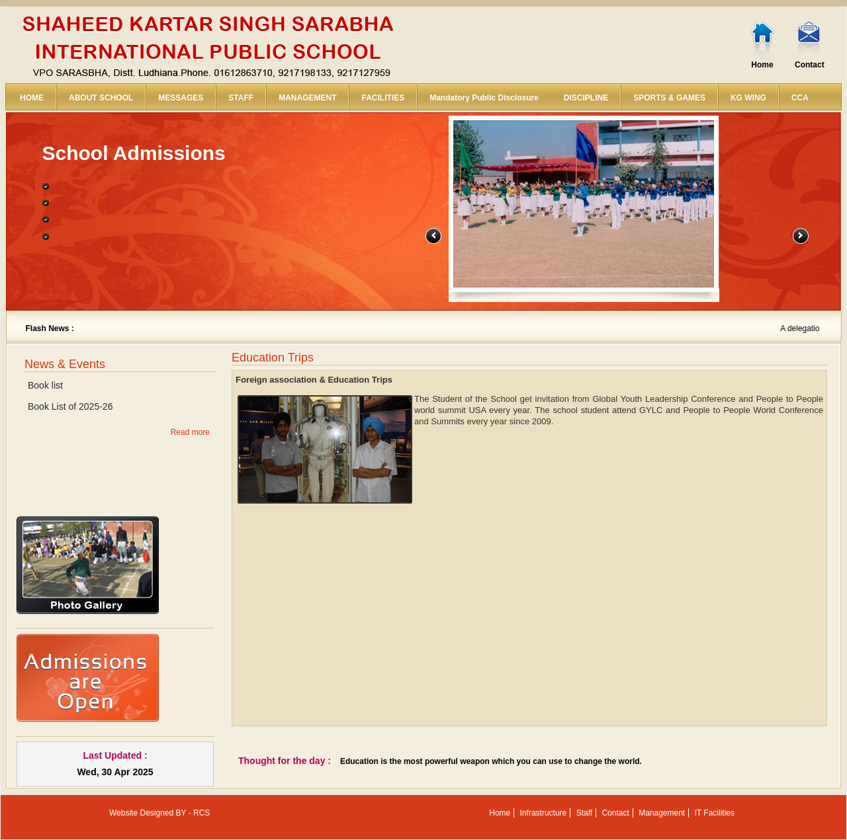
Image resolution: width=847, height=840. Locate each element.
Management (662, 813)
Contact (810, 64)
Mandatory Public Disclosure (484, 97)
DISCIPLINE (586, 97)
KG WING (748, 97)
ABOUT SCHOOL (101, 97)
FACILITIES (382, 97)
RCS (201, 813)
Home (762, 64)
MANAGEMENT (307, 97)
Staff (584, 813)
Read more (190, 432)
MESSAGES (180, 97)
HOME (32, 97)
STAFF (240, 97)
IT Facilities (715, 813)
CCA (800, 97)
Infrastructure (543, 813)
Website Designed (141, 813)
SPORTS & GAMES (669, 97)
